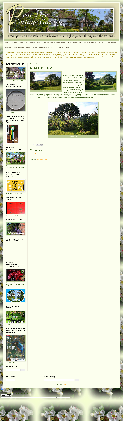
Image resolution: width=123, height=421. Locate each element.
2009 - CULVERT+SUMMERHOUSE (62, 45)
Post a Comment (36, 153)
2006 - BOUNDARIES (29, 45)
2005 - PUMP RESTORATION (82, 45)
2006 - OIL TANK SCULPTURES (107, 42)
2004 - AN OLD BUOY (44, 45)
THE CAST (14, 42)
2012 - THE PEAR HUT (90, 42)
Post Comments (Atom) (42, 159)
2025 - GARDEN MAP (64, 48)
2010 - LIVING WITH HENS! (100, 45)
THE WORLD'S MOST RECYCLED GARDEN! (17, 48)
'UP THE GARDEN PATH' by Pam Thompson (44, 48)
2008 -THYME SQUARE (74, 42)
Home (6, 42)
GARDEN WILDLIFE (35, 42)
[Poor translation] (8, 395)
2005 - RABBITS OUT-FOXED (13, 45)
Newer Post (33, 157)
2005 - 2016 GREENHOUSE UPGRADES (54, 42)
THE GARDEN (23, 42)
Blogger (64, 384)
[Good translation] (3, 395)
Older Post (113, 157)
